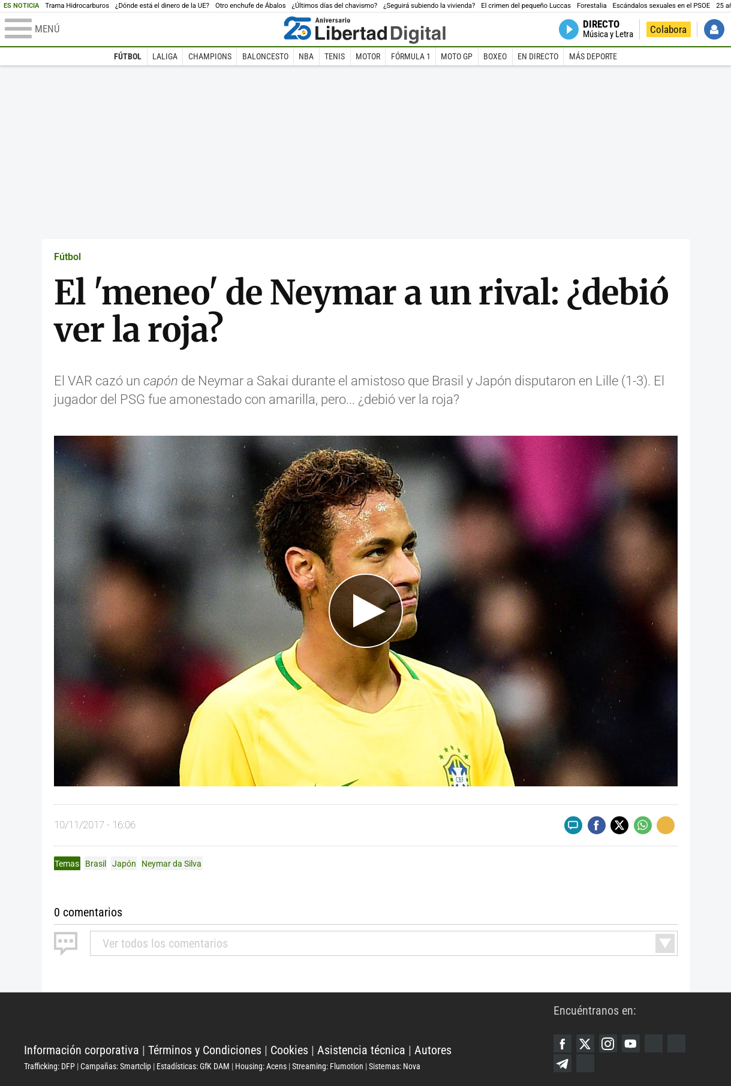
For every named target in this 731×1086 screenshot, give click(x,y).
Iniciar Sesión (714, 29)
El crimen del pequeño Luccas (526, 6)
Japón (124, 863)
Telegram (562, 1063)
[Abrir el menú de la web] (141, 29)
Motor (368, 56)
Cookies (289, 1050)
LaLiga (165, 56)
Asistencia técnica (361, 1050)
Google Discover (654, 1043)
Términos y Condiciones (204, 1050)
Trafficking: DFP (49, 1066)
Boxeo (495, 56)
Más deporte (593, 56)
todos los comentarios (165, 943)
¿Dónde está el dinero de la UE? (162, 6)
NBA (306, 56)
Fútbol (128, 56)
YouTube (631, 1043)
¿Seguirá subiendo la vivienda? (429, 6)
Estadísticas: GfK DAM (193, 1066)
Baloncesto (265, 56)
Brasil (95, 863)
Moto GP (457, 56)
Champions (209, 56)
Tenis (334, 56)
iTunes (585, 1063)
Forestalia (592, 6)
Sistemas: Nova (394, 1066)
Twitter (585, 1043)
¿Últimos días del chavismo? (335, 6)
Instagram (608, 1043)
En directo (538, 56)
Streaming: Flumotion (327, 1066)
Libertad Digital (288, 1020)
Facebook (562, 1043)
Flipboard (676, 1043)
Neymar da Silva (171, 863)
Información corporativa (81, 1050)
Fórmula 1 (411, 56)
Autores (433, 1050)
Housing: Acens (261, 1066)
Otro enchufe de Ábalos (250, 6)
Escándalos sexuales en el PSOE (662, 6)
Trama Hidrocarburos (77, 6)
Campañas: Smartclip (115, 1066)
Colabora (668, 29)
